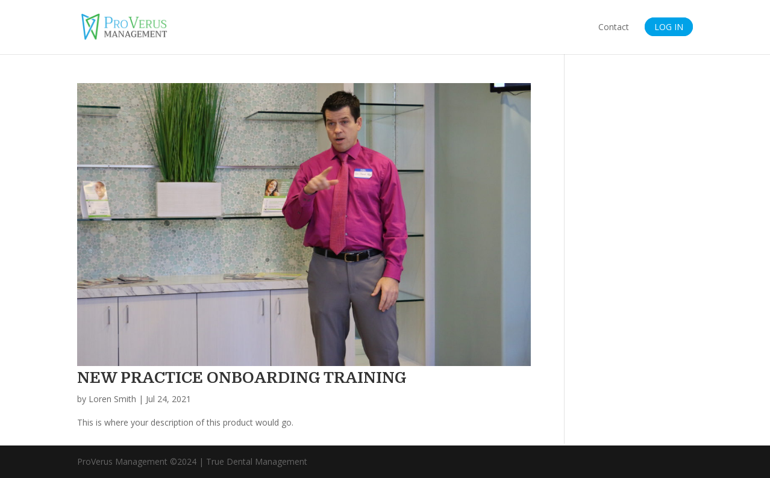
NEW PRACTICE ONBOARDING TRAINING (242, 377)
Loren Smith (112, 399)
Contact (613, 28)
